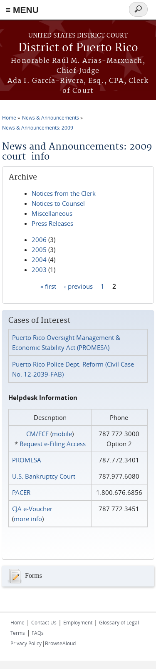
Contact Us (44, 622)
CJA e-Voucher (32, 508)
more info (28, 518)
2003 (39, 269)
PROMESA (26, 460)
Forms (24, 576)
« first (48, 286)
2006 (39, 239)
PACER (21, 492)
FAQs (38, 632)
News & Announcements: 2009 (37, 127)
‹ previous (78, 286)
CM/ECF (37, 433)
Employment (77, 622)
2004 (39, 259)
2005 (39, 249)
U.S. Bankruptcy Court (43, 476)
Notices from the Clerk (64, 193)
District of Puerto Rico (78, 48)
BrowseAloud (60, 643)
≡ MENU (22, 10)
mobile (62, 433)
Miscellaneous (52, 213)
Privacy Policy (26, 643)
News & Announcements (50, 117)
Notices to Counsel (58, 203)
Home (9, 117)
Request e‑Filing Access (53, 443)
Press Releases (52, 223)
